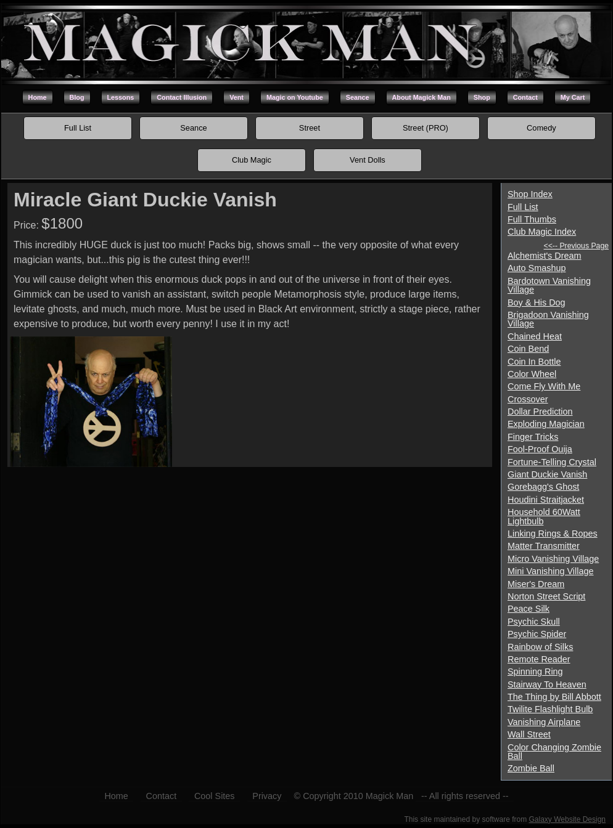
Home (37, 97)
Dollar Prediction (540, 411)
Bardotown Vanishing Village (549, 285)
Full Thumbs (532, 219)
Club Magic (251, 159)
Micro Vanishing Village (553, 559)
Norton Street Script (546, 596)
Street (309, 127)
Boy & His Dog (537, 302)
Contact (525, 97)
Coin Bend (528, 349)
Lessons (120, 97)
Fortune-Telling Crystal (552, 462)
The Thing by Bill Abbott (554, 697)
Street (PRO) (425, 127)
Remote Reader (539, 659)
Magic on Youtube (294, 97)
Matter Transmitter (544, 546)
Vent (236, 97)
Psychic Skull (534, 622)
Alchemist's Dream (545, 256)
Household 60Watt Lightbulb (544, 516)
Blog (77, 97)
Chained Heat (535, 336)
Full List (77, 127)
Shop (482, 97)
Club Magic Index (542, 232)
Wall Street (529, 734)
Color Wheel (532, 374)
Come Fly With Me (544, 386)
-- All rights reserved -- (465, 796)
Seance (357, 97)
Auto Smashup (537, 268)
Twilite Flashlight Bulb (550, 709)
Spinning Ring (535, 671)
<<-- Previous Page (576, 246)
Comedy (541, 127)
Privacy (266, 796)
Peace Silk (528, 609)
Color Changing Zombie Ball (554, 751)
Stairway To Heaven (547, 684)
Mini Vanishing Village (550, 571)
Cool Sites (214, 796)
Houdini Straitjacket (546, 500)
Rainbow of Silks (540, 647)
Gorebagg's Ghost (543, 487)
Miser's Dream (536, 584)
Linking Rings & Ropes (553, 533)
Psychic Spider (537, 634)
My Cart (573, 97)
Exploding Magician (546, 424)
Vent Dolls (367, 159)
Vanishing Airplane (544, 722)
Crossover (528, 399)
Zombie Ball (531, 768)
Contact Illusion (182, 97)
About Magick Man (421, 97)
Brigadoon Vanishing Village (548, 319)
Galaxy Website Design (567, 819)
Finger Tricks (533, 437)
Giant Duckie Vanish (547, 474)
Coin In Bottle (534, 362)
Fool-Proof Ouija (540, 449)
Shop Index (530, 194)
